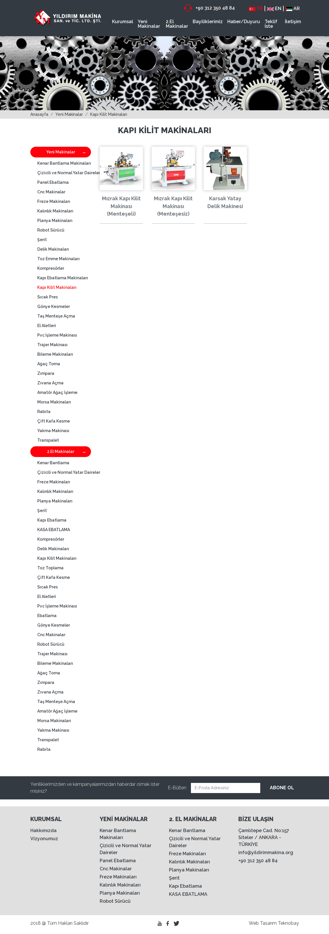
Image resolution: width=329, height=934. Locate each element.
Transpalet (48, 440)
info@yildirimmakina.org (265, 852)
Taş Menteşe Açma (56, 316)
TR (256, 8)
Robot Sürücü (50, 230)
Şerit (42, 239)
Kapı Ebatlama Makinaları (62, 278)
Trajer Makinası (52, 344)
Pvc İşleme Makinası (57, 335)
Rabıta (44, 411)
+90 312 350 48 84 (209, 8)
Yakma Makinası (53, 430)
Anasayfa (39, 114)
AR (293, 8)
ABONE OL (282, 787)
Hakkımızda (43, 830)
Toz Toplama (50, 568)
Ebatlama (47, 615)
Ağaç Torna (48, 364)
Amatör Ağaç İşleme (57, 392)
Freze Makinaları (53, 201)
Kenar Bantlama (53, 462)
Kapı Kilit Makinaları (108, 114)
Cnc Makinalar (51, 192)
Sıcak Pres (47, 297)
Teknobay (288, 923)
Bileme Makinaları (55, 354)
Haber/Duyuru (243, 21)
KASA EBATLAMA (53, 529)
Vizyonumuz (44, 838)
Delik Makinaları (53, 249)
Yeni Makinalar (149, 24)
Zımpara (45, 373)
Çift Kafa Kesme (53, 421)
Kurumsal (122, 21)
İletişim (293, 21)
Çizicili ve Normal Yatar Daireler (64, 172)
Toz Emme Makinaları (58, 258)
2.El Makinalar (177, 24)
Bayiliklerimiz (208, 21)
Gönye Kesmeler (53, 306)
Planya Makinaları (55, 220)
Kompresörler (50, 268)
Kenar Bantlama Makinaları (64, 163)
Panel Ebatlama (53, 182)
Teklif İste (271, 24)
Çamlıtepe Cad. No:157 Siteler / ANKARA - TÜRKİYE (263, 837)
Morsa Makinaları (54, 402)
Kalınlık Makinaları (55, 211)
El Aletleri (46, 325)
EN (274, 8)
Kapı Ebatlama (51, 520)
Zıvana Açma (50, 383)
